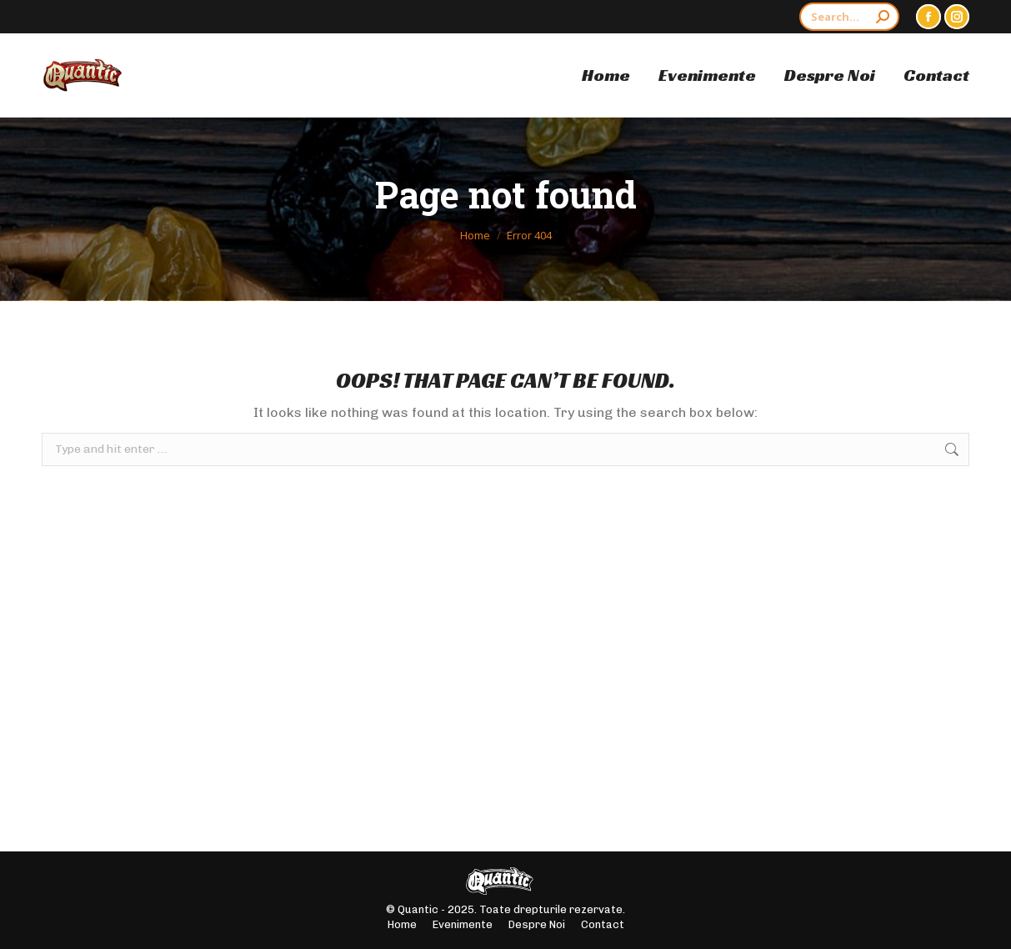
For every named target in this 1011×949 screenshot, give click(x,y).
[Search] (849, 17)
